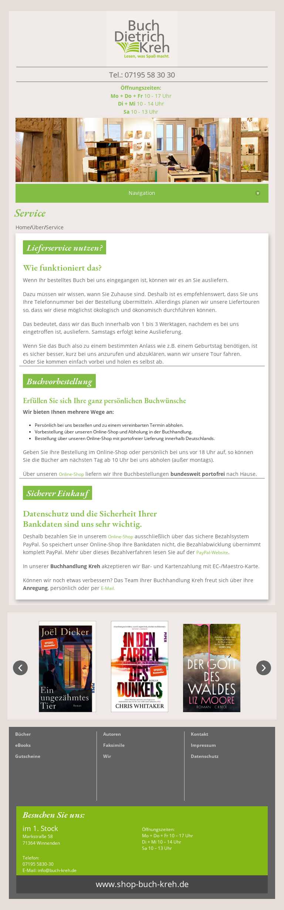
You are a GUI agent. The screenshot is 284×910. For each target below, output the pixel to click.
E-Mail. (108, 588)
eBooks (23, 745)
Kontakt (199, 734)
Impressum (203, 745)
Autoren (112, 734)
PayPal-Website (212, 552)
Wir (107, 756)
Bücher (23, 734)
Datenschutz (205, 756)
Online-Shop (71, 474)
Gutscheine (27, 756)
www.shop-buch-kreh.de (142, 884)
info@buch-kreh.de (57, 870)
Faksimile (114, 745)
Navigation (194, 192)
